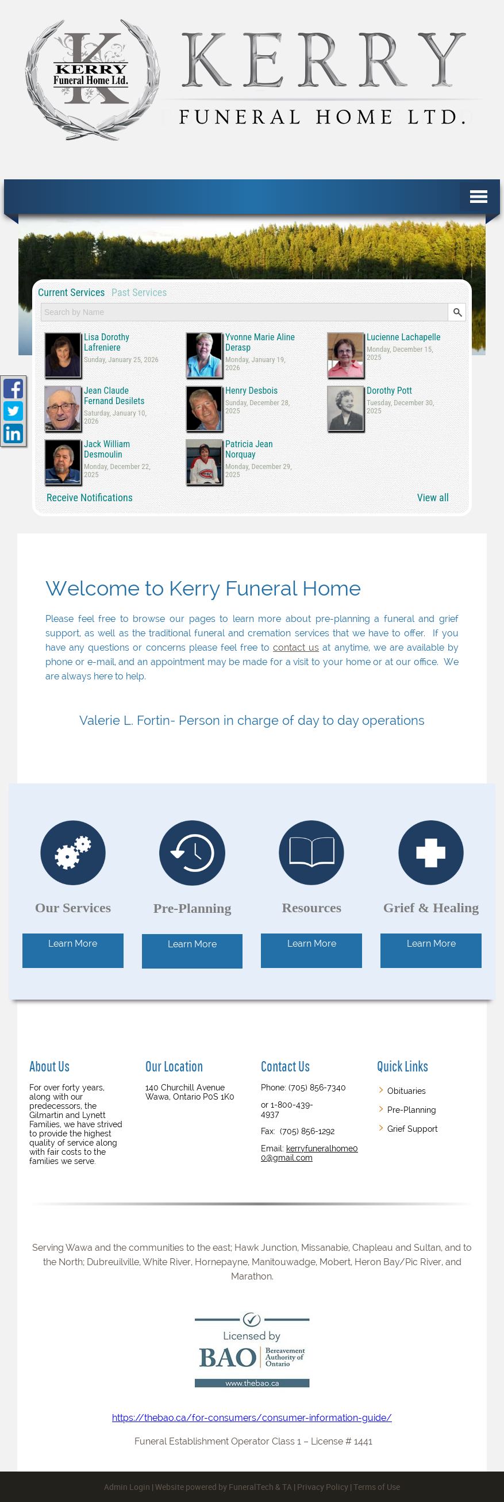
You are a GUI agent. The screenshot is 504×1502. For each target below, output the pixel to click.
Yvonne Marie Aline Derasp (260, 342)
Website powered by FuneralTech (214, 1486)
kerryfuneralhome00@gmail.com (309, 1153)
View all (433, 497)
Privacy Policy (322, 1486)
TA (287, 1486)
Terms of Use (376, 1486)
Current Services (71, 292)
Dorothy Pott (389, 391)
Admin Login (127, 1486)
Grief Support (412, 1129)
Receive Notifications (90, 497)
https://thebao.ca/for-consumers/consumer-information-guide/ (252, 1358)
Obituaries (406, 1091)
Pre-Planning (411, 1110)
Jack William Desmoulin (107, 449)
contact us (296, 647)
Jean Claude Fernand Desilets (114, 396)
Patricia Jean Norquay (249, 449)
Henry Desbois (251, 391)
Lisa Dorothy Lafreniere (106, 342)
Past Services (139, 292)
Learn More (72, 943)
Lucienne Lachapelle (404, 337)
